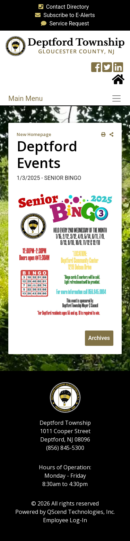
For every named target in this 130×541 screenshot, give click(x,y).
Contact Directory (62, 6)
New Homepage (34, 134)
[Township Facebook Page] (96, 69)
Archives (99, 338)
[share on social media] (110, 134)
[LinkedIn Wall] (118, 69)
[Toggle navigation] (118, 98)
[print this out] (102, 134)
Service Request (63, 23)
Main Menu (25, 98)
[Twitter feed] (107, 69)
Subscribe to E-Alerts (63, 15)
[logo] (65, 45)
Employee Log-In (65, 520)
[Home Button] (118, 81)
